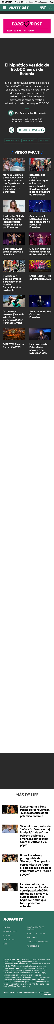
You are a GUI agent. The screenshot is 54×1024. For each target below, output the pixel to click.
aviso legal (32, 938)
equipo (6, 927)
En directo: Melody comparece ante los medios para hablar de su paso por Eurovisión (13, 221)
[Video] (21, 48)
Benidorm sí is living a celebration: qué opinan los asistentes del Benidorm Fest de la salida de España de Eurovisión (40, 184)
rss (5, 944)
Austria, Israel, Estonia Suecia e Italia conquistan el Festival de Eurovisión (39, 221)
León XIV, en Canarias (38, 2)
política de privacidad (37, 942)
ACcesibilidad (33, 946)
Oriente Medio (20, 2)
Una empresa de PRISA (27, 1009)
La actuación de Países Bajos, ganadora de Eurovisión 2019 (38, 348)
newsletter (9, 940)
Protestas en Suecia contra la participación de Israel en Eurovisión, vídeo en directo (12, 283)
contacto (8, 936)
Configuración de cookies (35, 928)
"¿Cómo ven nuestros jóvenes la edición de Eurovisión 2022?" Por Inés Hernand (13, 317)
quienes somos (10, 931)
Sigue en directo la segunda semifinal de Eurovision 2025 (40, 251)
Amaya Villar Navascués (33, 113)
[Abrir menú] (4, 7)
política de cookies (36, 933)
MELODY (9, 31)
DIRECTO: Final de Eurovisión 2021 (13, 346)
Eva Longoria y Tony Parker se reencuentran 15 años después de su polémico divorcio (34, 811)
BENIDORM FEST (20, 31)
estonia (44, 140)
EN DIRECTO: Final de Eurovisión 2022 (40, 277)
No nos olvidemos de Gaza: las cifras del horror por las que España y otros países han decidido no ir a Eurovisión (13, 183)
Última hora (43, 7)
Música (31, 31)
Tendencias (12, 140)
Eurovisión (29, 140)
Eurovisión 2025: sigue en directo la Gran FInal (13, 251)
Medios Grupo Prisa (27, 1016)
